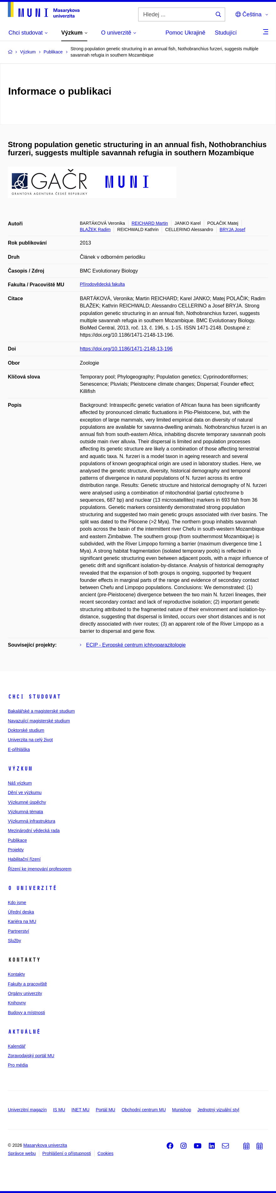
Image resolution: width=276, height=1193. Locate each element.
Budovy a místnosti (26, 1012)
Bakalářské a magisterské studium (41, 711)
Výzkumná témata (25, 811)
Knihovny (17, 1002)
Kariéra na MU (22, 921)
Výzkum (20, 768)
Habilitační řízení (24, 859)
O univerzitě (32, 888)
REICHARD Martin (150, 223)
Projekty (16, 849)
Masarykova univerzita (45, 1145)
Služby (14, 940)
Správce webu (22, 1153)
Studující (226, 33)
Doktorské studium (26, 730)
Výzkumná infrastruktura (31, 821)
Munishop (181, 1109)
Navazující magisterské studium (39, 720)
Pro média (18, 1065)
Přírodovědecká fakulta (102, 284)
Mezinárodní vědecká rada (34, 830)
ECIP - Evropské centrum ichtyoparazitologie (136, 645)
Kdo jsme (17, 902)
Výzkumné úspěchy (27, 802)
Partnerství (18, 931)
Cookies (106, 1153)
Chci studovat (34, 696)
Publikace (17, 840)
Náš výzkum (20, 783)
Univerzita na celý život (30, 739)
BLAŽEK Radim (95, 229)
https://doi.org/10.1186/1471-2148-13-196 (126, 348)
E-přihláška (19, 749)
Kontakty (16, 974)
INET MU (80, 1109)
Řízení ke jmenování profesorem (39, 868)
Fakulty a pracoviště (27, 983)
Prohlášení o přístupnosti (66, 1153)
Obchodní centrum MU (144, 1109)
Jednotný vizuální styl (218, 1109)
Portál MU (105, 1109)
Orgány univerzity (25, 993)
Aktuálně (24, 1031)
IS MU (59, 1109)
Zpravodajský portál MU (31, 1055)
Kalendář (16, 1046)
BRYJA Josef (232, 229)
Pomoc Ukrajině (185, 33)
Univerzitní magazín (27, 1109)
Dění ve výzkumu (24, 792)
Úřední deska (21, 911)
